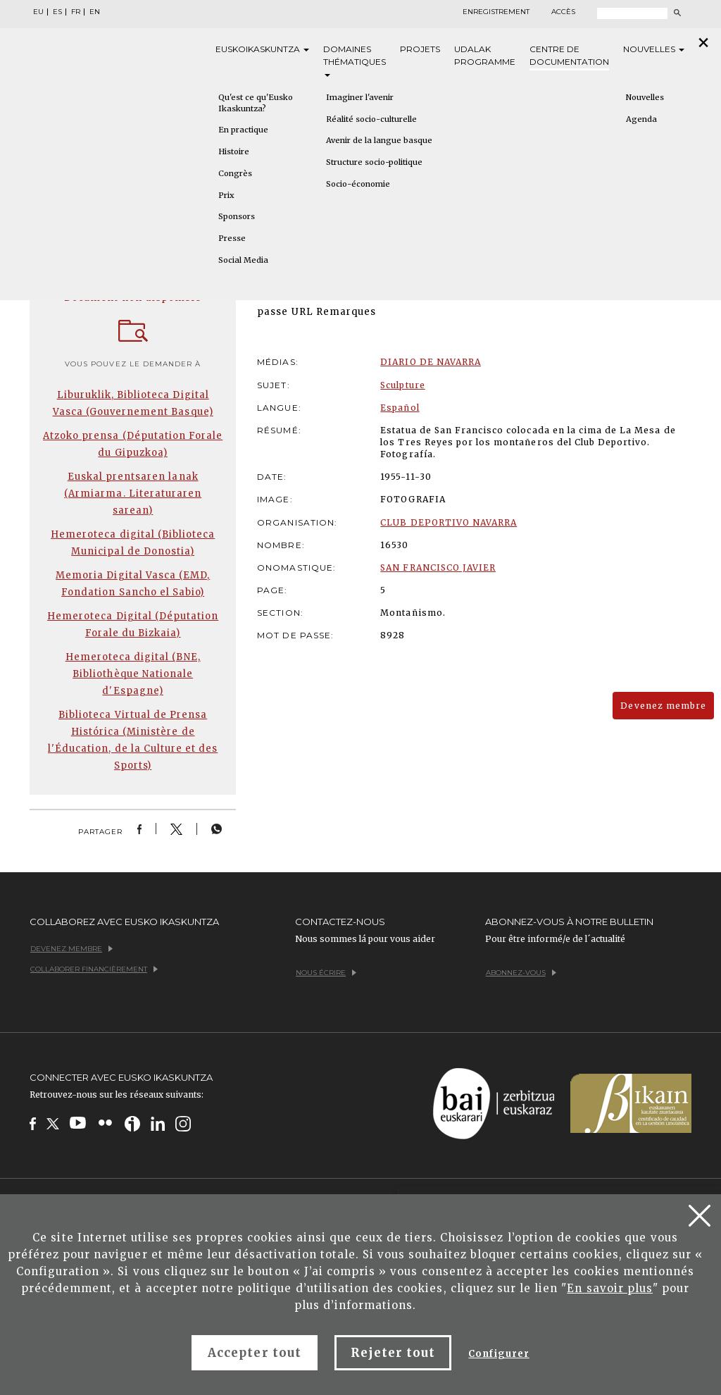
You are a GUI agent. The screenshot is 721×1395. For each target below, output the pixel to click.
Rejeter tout (393, 1352)
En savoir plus (610, 1288)
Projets (420, 49)
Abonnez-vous (521, 972)
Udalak (484, 56)
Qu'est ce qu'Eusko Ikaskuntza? (255, 102)
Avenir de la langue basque (379, 140)
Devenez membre (663, 705)
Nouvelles (653, 49)
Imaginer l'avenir (360, 97)
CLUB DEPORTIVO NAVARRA (448, 522)
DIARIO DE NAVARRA (430, 361)
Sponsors (236, 216)
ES (57, 12)
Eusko (262, 49)
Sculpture (402, 385)
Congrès (235, 173)
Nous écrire (326, 972)
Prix (226, 195)
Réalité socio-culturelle (371, 119)
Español (399, 407)
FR (75, 12)
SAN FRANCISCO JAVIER (438, 567)
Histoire (233, 151)
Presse (232, 238)
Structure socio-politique (374, 162)
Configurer (498, 1354)
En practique (243, 130)
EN (94, 12)
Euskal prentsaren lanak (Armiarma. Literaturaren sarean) (132, 493)
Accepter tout (254, 1352)
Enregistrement (496, 12)
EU (38, 12)
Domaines (354, 60)
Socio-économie (358, 184)
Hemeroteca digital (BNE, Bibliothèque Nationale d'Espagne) (133, 674)
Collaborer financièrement (94, 969)
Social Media (243, 260)
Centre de (569, 56)
